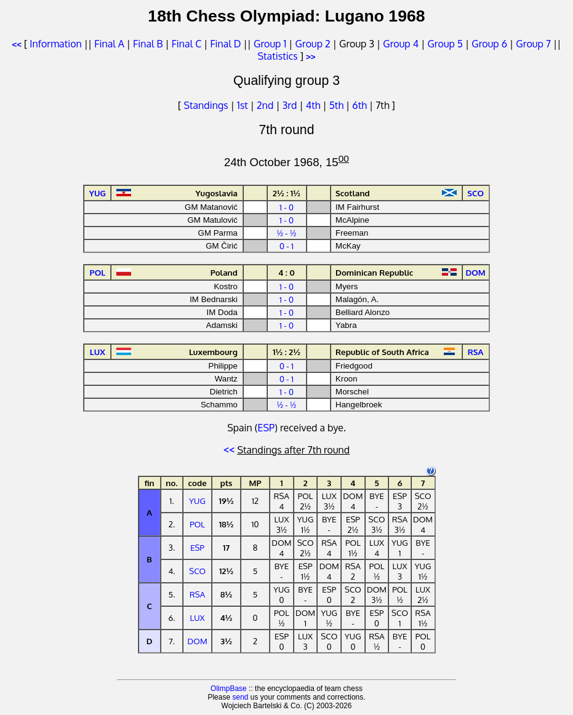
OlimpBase (228, 688)
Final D (225, 44)
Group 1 (270, 44)
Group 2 (313, 44)
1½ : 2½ (286, 351)
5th (337, 105)
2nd (266, 105)
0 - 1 (286, 246)
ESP (266, 427)
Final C (186, 44)
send (240, 697)
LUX (197, 617)
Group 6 (489, 44)
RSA (197, 594)
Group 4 (401, 44)
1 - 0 (286, 207)
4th (314, 105)
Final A (109, 44)
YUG (197, 500)
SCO (197, 570)
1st (243, 105)
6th (360, 105)
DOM (197, 641)
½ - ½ (287, 233)
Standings (205, 105)
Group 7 (533, 44)
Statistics (277, 56)
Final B (147, 44)
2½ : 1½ (286, 193)
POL (197, 524)
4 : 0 (286, 272)
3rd (291, 105)
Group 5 (445, 44)
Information (55, 44)
